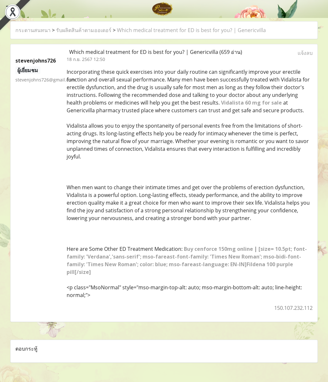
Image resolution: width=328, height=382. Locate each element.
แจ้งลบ (305, 52)
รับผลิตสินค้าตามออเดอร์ (83, 30)
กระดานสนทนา (33, 30)
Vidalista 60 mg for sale (251, 102)
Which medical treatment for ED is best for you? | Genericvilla (191, 30)
